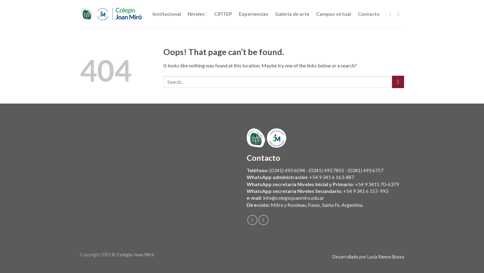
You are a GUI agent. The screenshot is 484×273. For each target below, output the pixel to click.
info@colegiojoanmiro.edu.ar (293, 198)
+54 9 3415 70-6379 (377, 184)
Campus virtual (333, 14)
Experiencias (253, 14)
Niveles (197, 14)
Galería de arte (292, 14)
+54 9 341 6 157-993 (365, 191)
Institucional (166, 14)
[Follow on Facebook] (392, 14)
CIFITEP (223, 14)
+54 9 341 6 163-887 (331, 177)
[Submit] (398, 82)
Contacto (369, 14)
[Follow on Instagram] (400, 14)
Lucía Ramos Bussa (385, 256)
